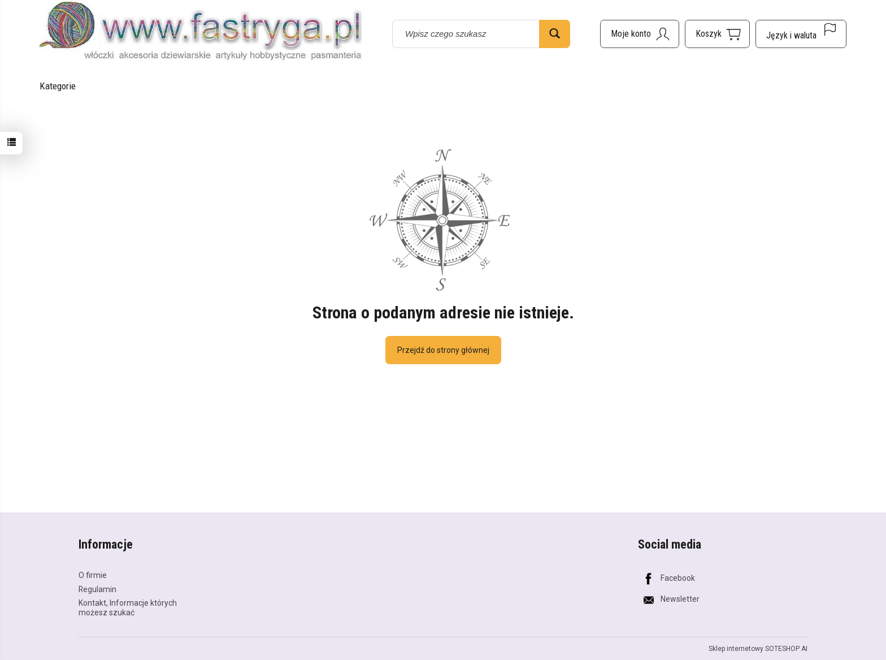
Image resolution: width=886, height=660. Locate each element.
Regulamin (97, 589)
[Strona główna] (201, 32)
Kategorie (58, 86)
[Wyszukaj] (554, 34)
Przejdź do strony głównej (443, 350)
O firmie (93, 575)
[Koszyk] (717, 34)
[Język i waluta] (800, 34)
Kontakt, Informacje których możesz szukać (128, 607)
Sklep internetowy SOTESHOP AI (758, 649)
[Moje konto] (639, 34)
